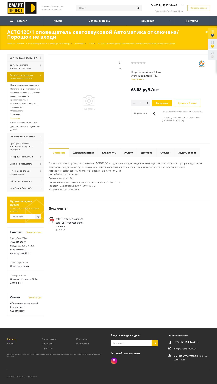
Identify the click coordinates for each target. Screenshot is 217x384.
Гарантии (47, 347)
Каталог (11, 339)
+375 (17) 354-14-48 (184, 341)
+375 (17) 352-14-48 (165, 5)
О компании (49, 339)
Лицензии (47, 343)
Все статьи (35, 297)
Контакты (81, 339)
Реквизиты (82, 343)
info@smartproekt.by (184, 348)
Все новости (34, 232)
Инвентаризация (19, 266)
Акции (10, 343)
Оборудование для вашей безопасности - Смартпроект (24, 307)
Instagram (114, 361)
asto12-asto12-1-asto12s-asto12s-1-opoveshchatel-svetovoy (70, 222)
